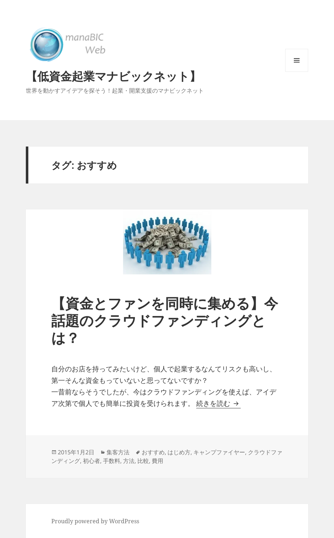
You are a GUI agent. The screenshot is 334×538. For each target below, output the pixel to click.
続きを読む (218, 403)
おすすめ (153, 452)
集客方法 (118, 452)
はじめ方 (179, 452)
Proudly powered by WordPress (95, 521)
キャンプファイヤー (219, 452)
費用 (157, 461)
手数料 (111, 461)
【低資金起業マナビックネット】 (113, 76)
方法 (129, 461)
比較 (143, 461)
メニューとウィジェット (296, 71)
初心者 (91, 461)
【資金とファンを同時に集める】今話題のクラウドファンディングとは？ (164, 320)
